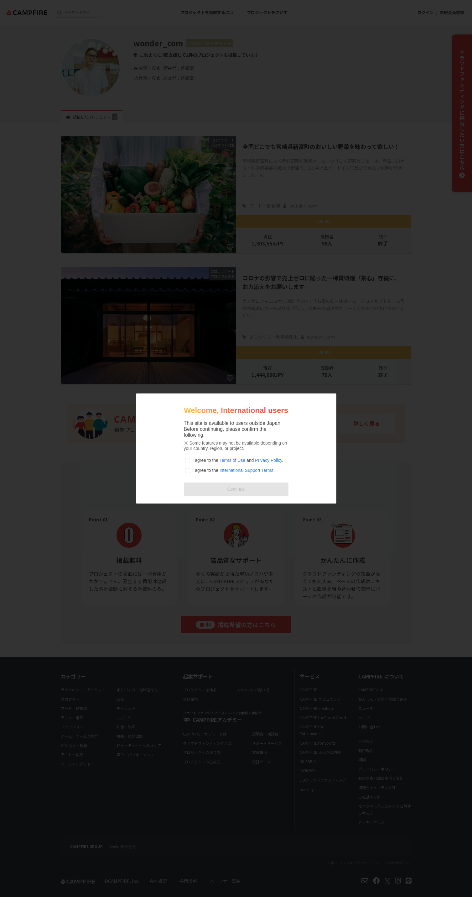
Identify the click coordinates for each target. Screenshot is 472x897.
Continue (236, 489)
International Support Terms (246, 470)
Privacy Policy (268, 460)
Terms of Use (232, 460)
